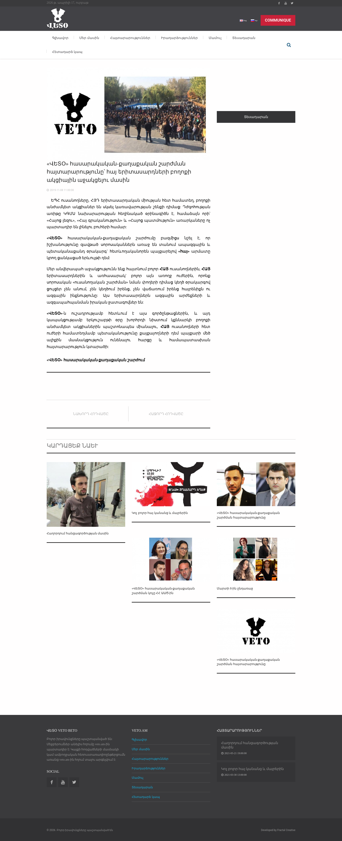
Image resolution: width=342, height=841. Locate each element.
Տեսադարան (243, 38)
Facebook (279, 3)
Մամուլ (215, 38)
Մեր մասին (89, 38)
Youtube (285, 3)
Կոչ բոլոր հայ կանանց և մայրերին (163, 513)
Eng (240, 20)
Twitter (292, 3)
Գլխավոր (60, 38)
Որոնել (288, 45)
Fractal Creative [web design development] (286, 830)
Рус (253, 20)
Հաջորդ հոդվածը (166, 414)
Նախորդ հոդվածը (91, 414)
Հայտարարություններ (130, 38)
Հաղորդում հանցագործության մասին (82, 533)
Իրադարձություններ (179, 38)
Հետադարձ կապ (67, 52)
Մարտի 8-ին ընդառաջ (237, 588)
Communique (278, 20)
